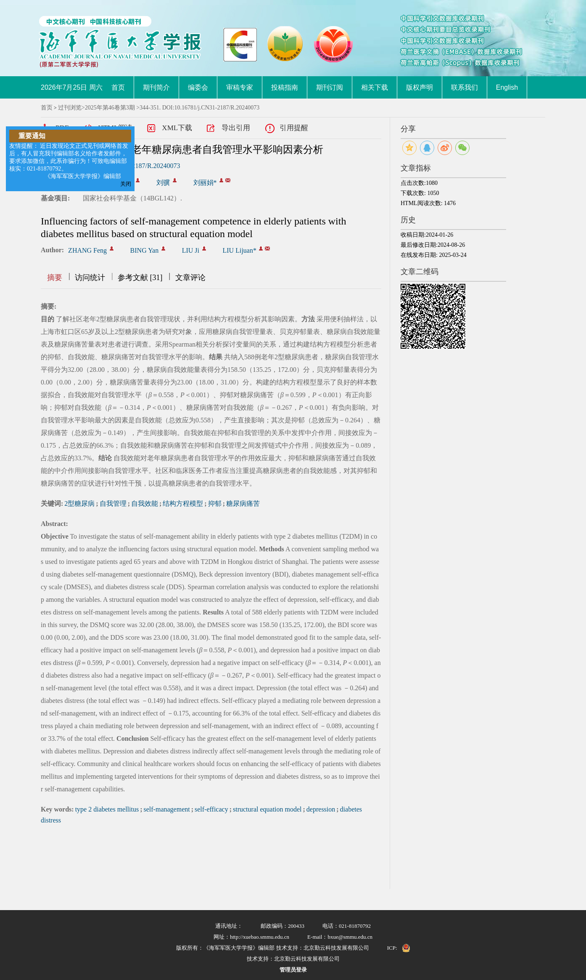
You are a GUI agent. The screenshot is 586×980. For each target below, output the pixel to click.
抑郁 (215, 503)
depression (320, 809)
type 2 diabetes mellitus (107, 809)
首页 (118, 87)
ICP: (392, 948)
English (507, 87)
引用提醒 (294, 128)
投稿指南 (284, 87)
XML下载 (177, 128)
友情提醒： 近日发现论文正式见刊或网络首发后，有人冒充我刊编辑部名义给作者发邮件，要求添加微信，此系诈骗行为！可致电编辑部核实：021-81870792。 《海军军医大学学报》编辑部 (69, 161)
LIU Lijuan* (239, 250)
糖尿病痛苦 (243, 503)
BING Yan (144, 250)
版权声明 (419, 87)
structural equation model (267, 809)
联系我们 (464, 87)
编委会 (198, 87)
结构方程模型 (183, 503)
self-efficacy (211, 809)
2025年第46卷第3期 (110, 107)
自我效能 (144, 503)
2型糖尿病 (79, 503)
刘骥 (163, 182)
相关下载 (374, 87)
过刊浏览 (70, 107)
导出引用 (236, 128)
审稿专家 (239, 87)
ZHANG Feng (87, 250)
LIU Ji (190, 250)
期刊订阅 (329, 87)
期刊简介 (156, 87)
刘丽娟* (205, 182)
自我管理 (113, 503)
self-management (167, 809)
